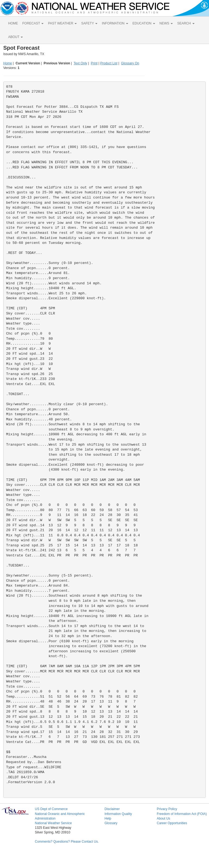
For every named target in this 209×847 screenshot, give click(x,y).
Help (107, 818)
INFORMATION (115, 23)
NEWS (166, 23)
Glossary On (130, 63)
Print (94, 63)
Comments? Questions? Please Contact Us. (67, 841)
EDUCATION (144, 23)
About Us (163, 818)
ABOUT (15, 37)
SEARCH (185, 23)
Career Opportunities (172, 823)
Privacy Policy (167, 809)
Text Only (80, 63)
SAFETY (89, 23)
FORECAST (33, 23)
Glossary (110, 823)
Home (7, 63)
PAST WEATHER (62, 23)
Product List (108, 63)
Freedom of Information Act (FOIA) (182, 814)
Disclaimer (112, 809)
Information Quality (118, 814)
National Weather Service (53, 823)
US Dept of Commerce (51, 809)
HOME (13, 23)
